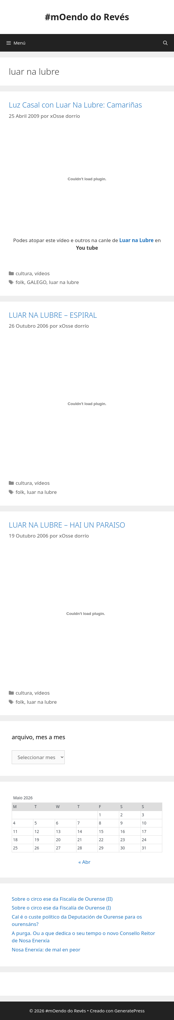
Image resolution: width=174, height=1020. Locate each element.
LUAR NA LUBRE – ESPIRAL (53, 315)
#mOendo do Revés (87, 17)
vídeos (42, 273)
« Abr (84, 861)
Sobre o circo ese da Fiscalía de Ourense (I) (61, 907)
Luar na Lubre (136, 240)
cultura (24, 273)
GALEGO (37, 282)
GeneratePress (130, 1011)
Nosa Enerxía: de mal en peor (46, 949)
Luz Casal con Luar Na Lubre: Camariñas (75, 105)
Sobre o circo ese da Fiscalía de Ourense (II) (62, 898)
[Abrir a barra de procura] (165, 43)
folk (20, 282)
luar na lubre (64, 282)
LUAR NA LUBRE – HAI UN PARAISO (67, 525)
